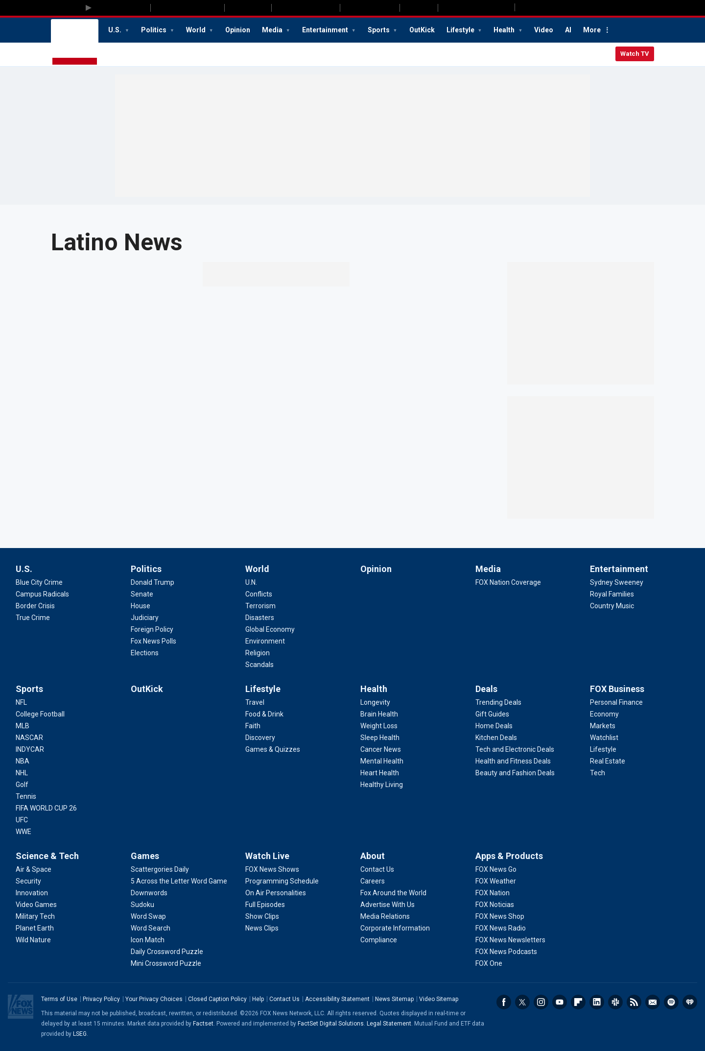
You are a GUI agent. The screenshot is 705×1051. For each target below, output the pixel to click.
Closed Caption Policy (217, 999)
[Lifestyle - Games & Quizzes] (272, 749)
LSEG (80, 1033)
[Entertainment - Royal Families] (612, 594)
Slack (615, 1002)
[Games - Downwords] (149, 893)
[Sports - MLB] (22, 726)
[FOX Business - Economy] (604, 714)
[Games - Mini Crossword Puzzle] (166, 963)
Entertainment (326, 30)
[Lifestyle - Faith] (252, 726)
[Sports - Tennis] (26, 796)
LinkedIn (596, 1002)
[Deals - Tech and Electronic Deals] (514, 749)
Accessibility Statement (337, 999)
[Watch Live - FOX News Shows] (272, 869)
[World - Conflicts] (258, 594)
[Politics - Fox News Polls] (153, 641)
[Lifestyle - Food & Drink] (264, 714)
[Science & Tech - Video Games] (36, 904)
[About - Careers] (372, 881)
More (592, 30)
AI (568, 30)
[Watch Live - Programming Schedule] (282, 881)
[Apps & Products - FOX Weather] (495, 881)
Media (273, 30)
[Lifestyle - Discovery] (260, 737)
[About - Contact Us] (377, 869)
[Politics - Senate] (142, 594)
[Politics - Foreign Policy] (152, 629)
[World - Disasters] (259, 617)
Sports (379, 30)
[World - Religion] (257, 653)
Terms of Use (59, 999)
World (196, 30)
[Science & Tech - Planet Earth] (35, 928)
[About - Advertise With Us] (387, 904)
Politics (154, 30)
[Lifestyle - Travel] (254, 702)
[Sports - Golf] (22, 784)
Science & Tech (47, 856)
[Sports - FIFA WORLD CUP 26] (46, 808)
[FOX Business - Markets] (602, 726)
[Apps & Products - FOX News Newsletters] (510, 940)
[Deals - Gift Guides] (492, 714)
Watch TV (634, 53)
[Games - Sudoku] (142, 904)
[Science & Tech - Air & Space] (33, 869)
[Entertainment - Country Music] (612, 606)
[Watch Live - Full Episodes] (265, 904)
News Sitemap (394, 999)
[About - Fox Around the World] (393, 893)
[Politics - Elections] (145, 653)
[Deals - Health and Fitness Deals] (513, 761)
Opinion (237, 30)
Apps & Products (509, 856)
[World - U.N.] (251, 582)
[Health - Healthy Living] (381, 784)
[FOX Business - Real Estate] (607, 761)
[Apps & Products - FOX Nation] (492, 893)
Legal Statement (389, 1023)
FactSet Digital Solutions (331, 1023)
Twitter (522, 1002)
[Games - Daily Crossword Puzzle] (167, 951)
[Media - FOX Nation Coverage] (508, 582)
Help (258, 999)
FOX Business (617, 689)
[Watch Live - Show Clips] (262, 916)
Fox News (74, 42)
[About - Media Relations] (385, 916)
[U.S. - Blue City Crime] (39, 582)
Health (505, 30)
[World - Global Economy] (270, 629)
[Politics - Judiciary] (145, 617)
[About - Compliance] (378, 940)
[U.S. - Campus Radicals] (42, 594)
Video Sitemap (438, 999)
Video (543, 30)
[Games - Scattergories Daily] (160, 869)
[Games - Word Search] (150, 928)
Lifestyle (461, 30)
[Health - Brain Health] (379, 714)
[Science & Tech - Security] (28, 881)
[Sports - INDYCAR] (30, 749)
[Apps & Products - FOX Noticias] (494, 904)
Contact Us (284, 999)
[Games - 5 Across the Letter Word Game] (179, 881)
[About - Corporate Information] (395, 928)
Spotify (671, 1002)
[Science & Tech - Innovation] (32, 893)
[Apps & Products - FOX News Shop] (499, 916)
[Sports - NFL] (21, 702)
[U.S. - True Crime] (33, 617)
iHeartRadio (689, 1002)
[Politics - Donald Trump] (152, 582)
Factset (203, 1023)
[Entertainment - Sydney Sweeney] (616, 582)
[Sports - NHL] (22, 773)
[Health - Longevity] (375, 702)
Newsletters (652, 1002)
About (372, 856)
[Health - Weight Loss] (379, 726)
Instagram (541, 1002)
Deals (486, 689)
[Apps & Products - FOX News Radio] (500, 928)
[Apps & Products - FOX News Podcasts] (506, 951)
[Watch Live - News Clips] (262, 928)
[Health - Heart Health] (379, 773)
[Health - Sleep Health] (380, 737)
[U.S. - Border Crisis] (35, 606)
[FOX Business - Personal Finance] (616, 702)
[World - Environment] (265, 641)
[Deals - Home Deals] (494, 726)
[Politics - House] (140, 606)
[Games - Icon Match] (147, 940)
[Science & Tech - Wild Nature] (33, 940)
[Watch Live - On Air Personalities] (275, 893)
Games (145, 856)
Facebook (503, 1002)
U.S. (115, 30)
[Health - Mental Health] (381, 761)
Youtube (559, 1002)
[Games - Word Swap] (148, 916)
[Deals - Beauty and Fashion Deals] (515, 773)
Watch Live (267, 856)
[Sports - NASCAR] (29, 737)
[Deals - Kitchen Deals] (496, 737)
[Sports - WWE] (23, 832)
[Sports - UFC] (22, 820)
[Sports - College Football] (40, 714)
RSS (634, 1002)
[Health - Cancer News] (380, 749)
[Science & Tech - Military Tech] (35, 916)
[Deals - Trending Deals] (498, 702)
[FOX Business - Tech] (597, 773)
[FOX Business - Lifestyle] (603, 749)
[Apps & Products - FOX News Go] (496, 869)
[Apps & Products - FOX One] (488, 963)
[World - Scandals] (259, 665)
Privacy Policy (101, 999)
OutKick (422, 30)
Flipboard (578, 1002)
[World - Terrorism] (260, 606)
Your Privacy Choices (154, 999)
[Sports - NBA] (22, 761)
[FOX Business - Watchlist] (604, 737)
